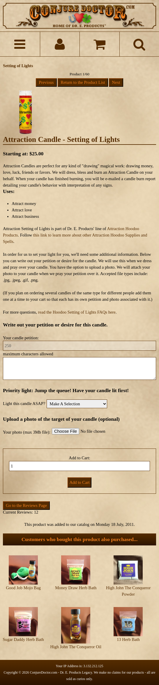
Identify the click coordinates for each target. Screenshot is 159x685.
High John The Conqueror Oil (75, 646)
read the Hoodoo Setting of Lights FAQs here (77, 312)
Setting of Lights (18, 65)
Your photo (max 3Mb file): (26, 432)
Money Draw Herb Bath (75, 587)
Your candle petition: (21, 337)
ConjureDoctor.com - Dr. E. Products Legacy (61, 672)
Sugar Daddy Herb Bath (23, 639)
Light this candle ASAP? (24, 403)
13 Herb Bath (128, 639)
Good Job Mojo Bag (23, 587)
